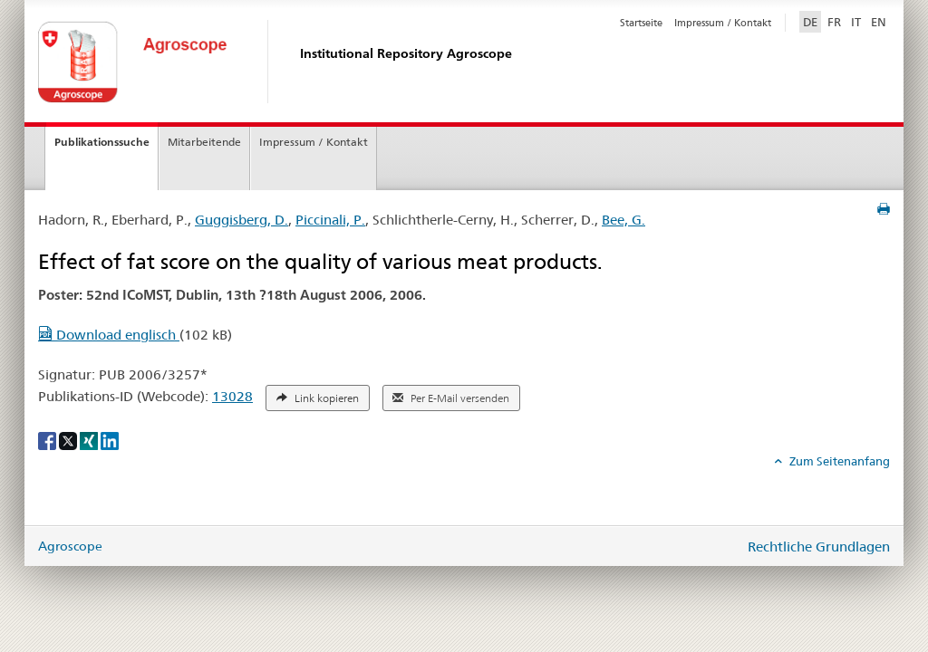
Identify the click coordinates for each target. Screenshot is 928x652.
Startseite (641, 22)
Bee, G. (623, 219)
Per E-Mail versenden (450, 398)
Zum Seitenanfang (838, 461)
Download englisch (108, 334)
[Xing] (90, 440)
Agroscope (70, 546)
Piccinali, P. (330, 219)
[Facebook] (48, 440)
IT (856, 21)
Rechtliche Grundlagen (819, 546)
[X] (69, 440)
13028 (232, 396)
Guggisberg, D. (241, 219)
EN (878, 21)
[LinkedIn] (110, 440)
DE (812, 21)
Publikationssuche (102, 142)
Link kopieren (317, 398)
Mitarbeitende (204, 142)
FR (834, 21)
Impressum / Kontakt (722, 22)
